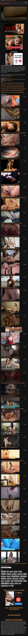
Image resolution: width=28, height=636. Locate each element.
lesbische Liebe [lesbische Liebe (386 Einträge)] (7, 90)
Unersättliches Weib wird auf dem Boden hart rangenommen (12, 408)
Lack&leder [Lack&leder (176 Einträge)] (23, 88)
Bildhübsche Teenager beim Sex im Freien (9, 158)
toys (24, 79)
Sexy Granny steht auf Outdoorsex (7, 550)
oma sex (14, 0)
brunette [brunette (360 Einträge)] (3, 85)
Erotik (7, 79)
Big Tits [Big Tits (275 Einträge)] (13, 83)
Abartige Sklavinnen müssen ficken (8, 395)
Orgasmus (21, 79)
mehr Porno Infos (4, 72)
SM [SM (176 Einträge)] (18, 92)
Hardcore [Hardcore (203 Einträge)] (3, 88)
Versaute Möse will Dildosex (6, 511)
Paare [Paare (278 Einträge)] (6, 92)
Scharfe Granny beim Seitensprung (8, 274)
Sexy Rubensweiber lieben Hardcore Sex (9, 261)
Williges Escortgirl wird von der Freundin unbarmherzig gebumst (13, 197)
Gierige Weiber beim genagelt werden (8, 524)
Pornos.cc (4, 3)
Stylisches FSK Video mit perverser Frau (9, 473)
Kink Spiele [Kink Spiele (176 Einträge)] (14, 88)
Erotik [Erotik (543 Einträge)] (17, 85)
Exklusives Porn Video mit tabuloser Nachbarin (10, 434)
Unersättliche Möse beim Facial (7, 421)
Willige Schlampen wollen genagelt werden (9, 447)
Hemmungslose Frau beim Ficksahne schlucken (10, 236)
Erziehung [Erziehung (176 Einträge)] (21, 85)
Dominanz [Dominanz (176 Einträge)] (12, 85)
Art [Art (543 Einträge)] (7, 83)
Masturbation (16, 79)
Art (5, 79)
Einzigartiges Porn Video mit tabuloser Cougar (10, 184)
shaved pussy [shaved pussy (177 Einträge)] (14, 92)
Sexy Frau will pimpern (5, 326)
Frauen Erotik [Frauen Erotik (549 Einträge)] (8, 87)
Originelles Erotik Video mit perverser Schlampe (10, 486)
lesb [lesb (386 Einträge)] (2, 90)
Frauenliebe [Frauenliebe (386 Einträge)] (16, 87)
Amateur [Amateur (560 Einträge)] (3, 83)
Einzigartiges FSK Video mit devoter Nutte (9, 370)
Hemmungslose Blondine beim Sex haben (9, 287)
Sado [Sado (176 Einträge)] (9, 92)
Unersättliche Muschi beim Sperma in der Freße (10, 537)
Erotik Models (7, 78)
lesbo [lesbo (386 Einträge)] (13, 90)
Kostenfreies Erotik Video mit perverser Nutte (9, 248)
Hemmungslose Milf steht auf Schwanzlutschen (10, 357)
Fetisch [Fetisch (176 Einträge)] (2, 87)
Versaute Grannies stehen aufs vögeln (8, 300)
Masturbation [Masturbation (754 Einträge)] (19, 90)
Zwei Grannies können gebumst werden (8, 210)
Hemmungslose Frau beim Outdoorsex (8, 120)
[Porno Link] (14, 29)
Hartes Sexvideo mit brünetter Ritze (8, 145)
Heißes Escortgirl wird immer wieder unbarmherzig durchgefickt (13, 132)
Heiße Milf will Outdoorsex (6, 171)
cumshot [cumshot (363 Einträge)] (8, 85)
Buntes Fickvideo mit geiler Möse (7, 313)
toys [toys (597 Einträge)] (20, 92)
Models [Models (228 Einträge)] (2, 92)
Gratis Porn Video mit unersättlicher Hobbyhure (10, 344)
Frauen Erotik (11, 79)
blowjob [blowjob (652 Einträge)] (21, 83)
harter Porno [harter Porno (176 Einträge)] (9, 88)
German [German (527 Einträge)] (21, 87)
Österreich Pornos (9, 0)
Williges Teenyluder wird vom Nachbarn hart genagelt (11, 223)
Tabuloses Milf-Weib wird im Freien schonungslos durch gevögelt (13, 563)
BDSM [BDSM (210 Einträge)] (9, 83)
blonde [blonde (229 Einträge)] (17, 83)
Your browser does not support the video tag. (14, 14)
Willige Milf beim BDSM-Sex (6, 107)
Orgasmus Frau (10, 80)
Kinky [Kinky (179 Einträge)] (18, 88)
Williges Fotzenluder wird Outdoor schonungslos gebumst (12, 460)
